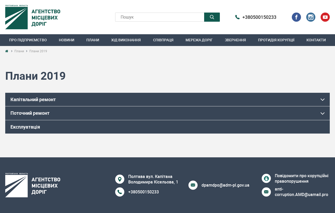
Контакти (316, 39)
